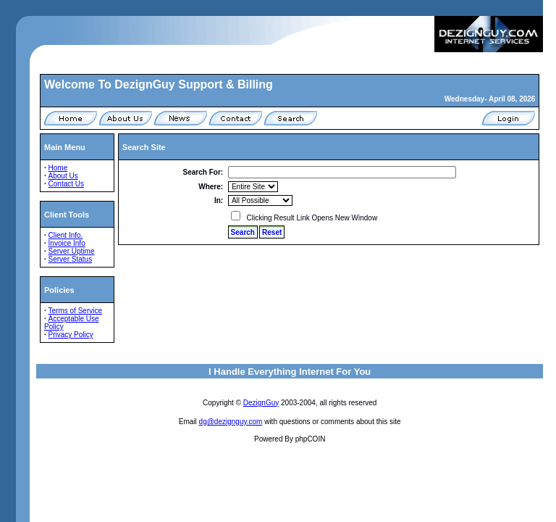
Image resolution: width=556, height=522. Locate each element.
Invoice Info (67, 243)
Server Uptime (72, 251)
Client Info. (66, 235)
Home (58, 168)
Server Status (71, 259)
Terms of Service (75, 311)
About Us (63, 176)
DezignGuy (261, 403)
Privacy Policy (71, 335)
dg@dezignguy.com (231, 422)
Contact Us (66, 184)
